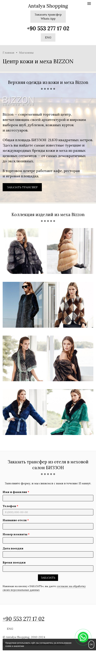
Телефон (9, 506)
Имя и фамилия (15, 492)
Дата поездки (13, 548)
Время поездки (14, 562)
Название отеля (15, 520)
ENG (48, 37)
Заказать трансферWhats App (48, 16)
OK (91, 644)
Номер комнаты (15, 534)
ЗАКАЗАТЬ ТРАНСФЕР (22, 187)
